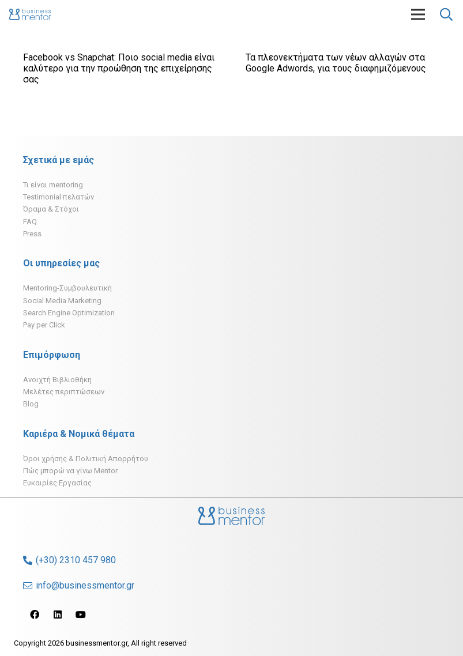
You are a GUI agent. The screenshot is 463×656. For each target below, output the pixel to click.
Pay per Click (44, 325)
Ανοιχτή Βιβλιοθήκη (57, 379)
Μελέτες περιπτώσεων (63, 391)
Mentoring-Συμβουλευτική (67, 288)
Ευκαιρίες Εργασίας (57, 482)
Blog (31, 403)
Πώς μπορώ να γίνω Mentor (70, 470)
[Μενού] (418, 14)
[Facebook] (34, 614)
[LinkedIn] (57, 614)
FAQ (30, 221)
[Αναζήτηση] (446, 15)
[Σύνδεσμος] (30, 14)
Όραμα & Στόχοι (51, 209)
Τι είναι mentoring (53, 184)
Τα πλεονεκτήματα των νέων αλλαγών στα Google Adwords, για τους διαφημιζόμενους (336, 63)
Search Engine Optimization (69, 312)
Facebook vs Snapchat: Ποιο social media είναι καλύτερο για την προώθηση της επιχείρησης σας (118, 68)
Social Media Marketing (62, 300)
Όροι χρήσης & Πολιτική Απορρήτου (85, 458)
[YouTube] (80, 614)
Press (32, 233)
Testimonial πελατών (58, 197)
